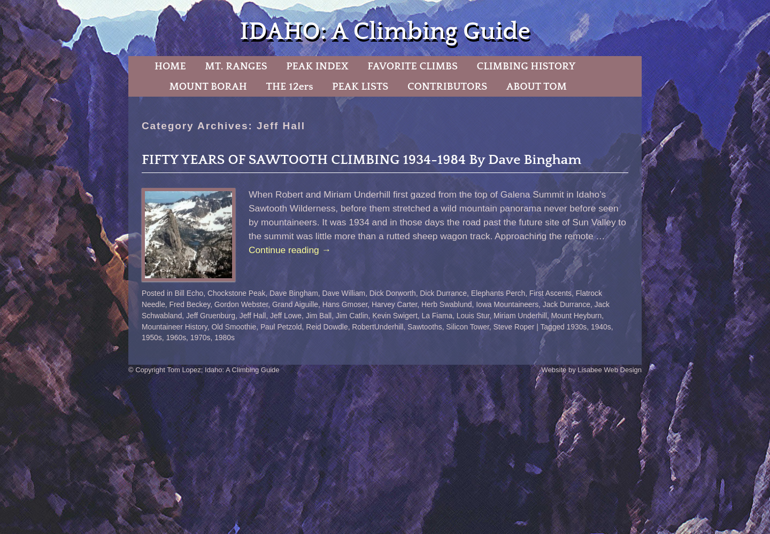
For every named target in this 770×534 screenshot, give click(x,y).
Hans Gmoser (345, 304)
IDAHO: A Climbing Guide (385, 31)
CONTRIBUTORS (447, 86)
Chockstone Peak (236, 293)
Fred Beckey (190, 304)
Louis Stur (473, 315)
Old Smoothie (233, 327)
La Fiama (436, 315)
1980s (224, 337)
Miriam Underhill (520, 315)
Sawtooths (424, 327)
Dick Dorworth (392, 293)
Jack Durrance (566, 304)
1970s (200, 337)
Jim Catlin (352, 315)
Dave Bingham (294, 293)
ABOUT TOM (536, 86)
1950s (152, 337)
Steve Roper (513, 327)
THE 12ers (289, 86)
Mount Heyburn (576, 315)
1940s (601, 327)
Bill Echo (189, 293)
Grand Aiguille (295, 304)
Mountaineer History (174, 327)
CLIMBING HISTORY (525, 66)
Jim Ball (319, 315)
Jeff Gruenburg (210, 315)
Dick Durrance (443, 293)
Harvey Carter (394, 304)
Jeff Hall (253, 315)
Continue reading (290, 250)
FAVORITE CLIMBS (412, 66)
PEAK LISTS (360, 86)
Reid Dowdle (327, 327)
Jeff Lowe (286, 315)
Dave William (343, 293)
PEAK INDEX (317, 66)
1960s (176, 337)
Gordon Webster (241, 304)
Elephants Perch (498, 293)
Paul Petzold (281, 327)
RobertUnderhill (377, 327)
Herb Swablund (446, 304)
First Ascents (550, 293)
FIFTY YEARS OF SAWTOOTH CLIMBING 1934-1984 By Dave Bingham (361, 160)
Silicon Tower (467, 327)
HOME (170, 66)
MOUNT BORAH (208, 86)
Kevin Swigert (395, 315)
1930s (577, 327)
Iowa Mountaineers (507, 304)
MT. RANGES (236, 66)
